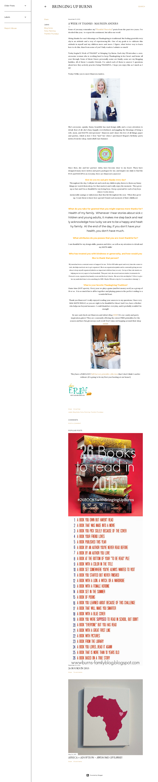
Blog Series (48, 28)
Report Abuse (10, 28)
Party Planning (50, 31)
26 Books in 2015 (78, 668)
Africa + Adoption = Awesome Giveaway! (95, 757)
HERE (115, 315)
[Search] (141, 6)
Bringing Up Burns (72, 6)
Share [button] (46, 19)
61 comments (77, 761)
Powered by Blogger (94, 775)
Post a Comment (74, 423)
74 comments (77, 672)
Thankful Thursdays (51, 34)
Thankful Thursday (104, 29)
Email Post (76, 409)
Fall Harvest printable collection (104, 374)
